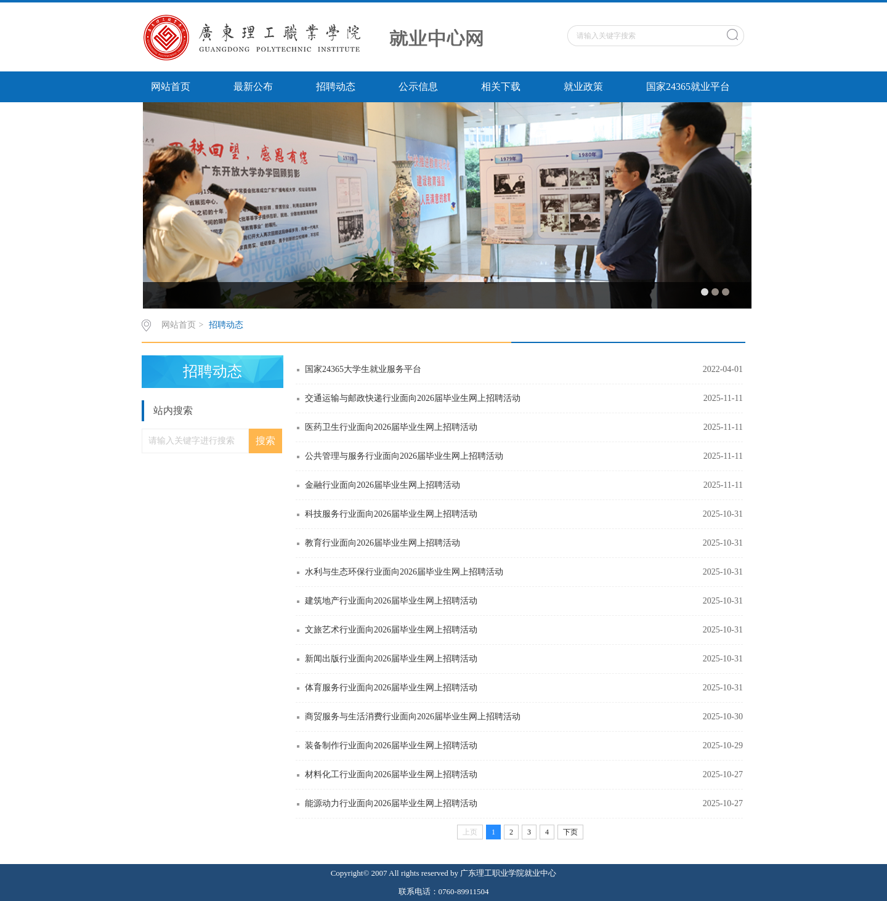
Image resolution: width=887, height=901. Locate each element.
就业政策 (583, 86)
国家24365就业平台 (688, 86)
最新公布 (253, 86)
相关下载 (500, 86)
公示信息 (418, 86)
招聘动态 (335, 86)
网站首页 (170, 86)
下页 (570, 832)
